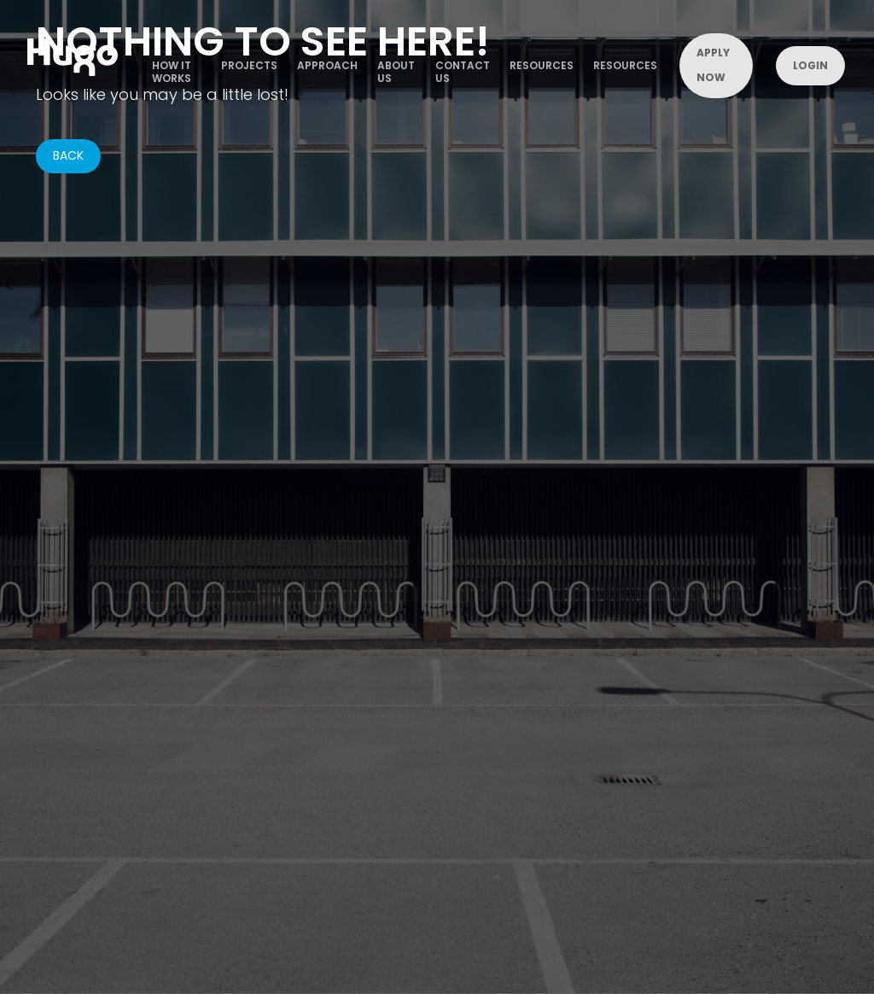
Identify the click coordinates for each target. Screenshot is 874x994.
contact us (462, 70)
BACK (68, 155)
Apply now (713, 65)
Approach (327, 65)
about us (396, 70)
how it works (171, 70)
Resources (542, 65)
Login (810, 65)
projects (249, 65)
